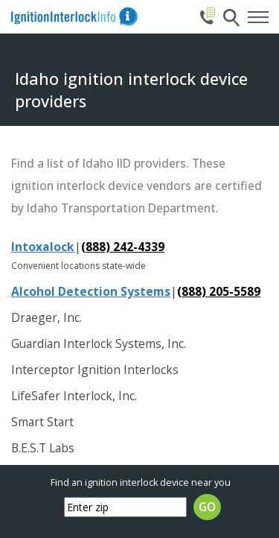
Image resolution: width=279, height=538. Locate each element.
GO (207, 507)
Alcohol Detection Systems (90, 291)
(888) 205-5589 (218, 291)
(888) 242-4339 (122, 246)
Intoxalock (42, 246)
